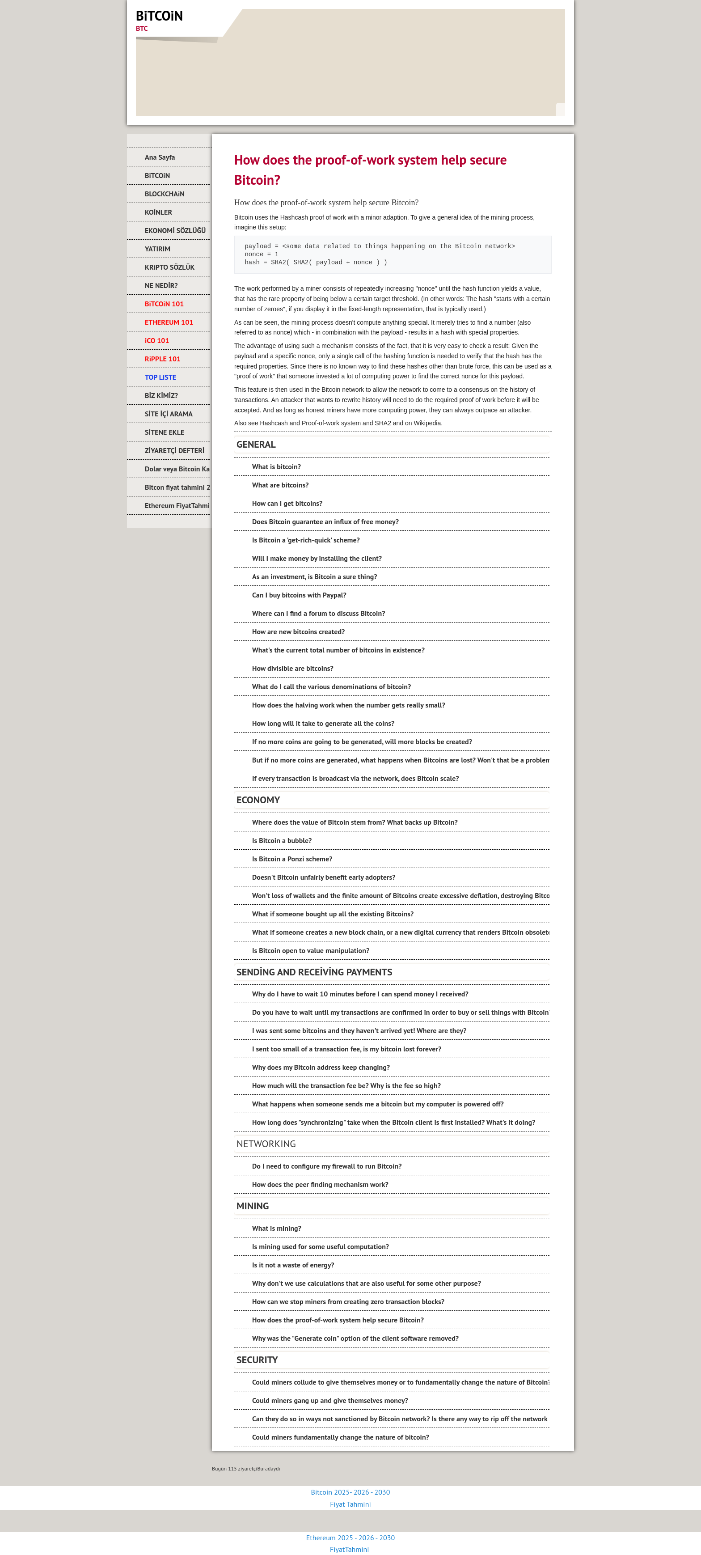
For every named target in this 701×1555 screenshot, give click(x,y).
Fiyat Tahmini (350, 1504)
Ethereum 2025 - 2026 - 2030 (350, 1537)
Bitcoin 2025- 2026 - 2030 (350, 1491)
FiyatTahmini (350, 1549)
